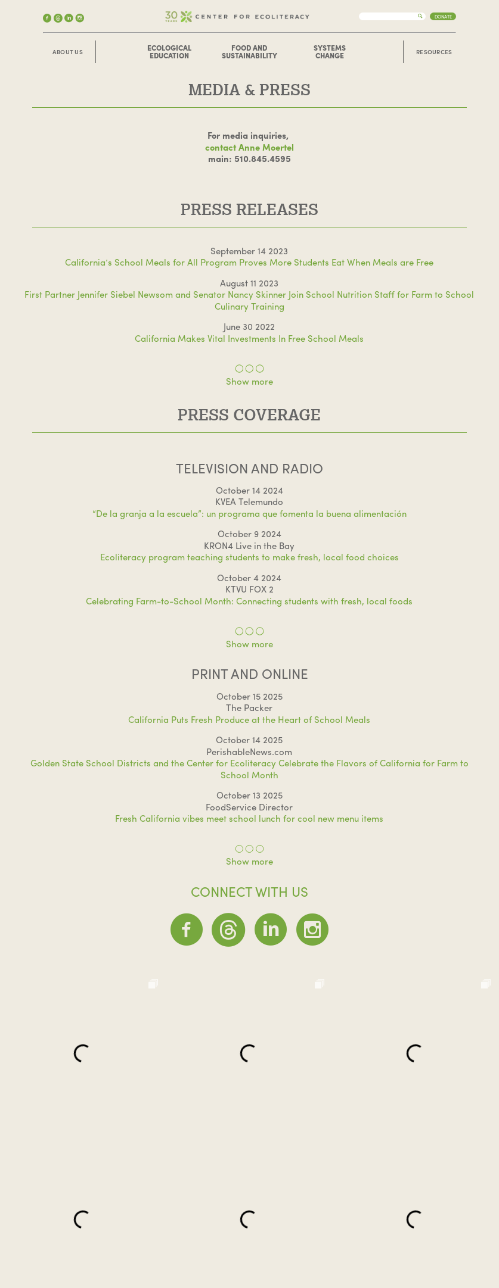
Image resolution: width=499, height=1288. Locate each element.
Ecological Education (169, 52)
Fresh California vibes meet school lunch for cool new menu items (249, 818)
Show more (249, 381)
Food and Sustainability (249, 52)
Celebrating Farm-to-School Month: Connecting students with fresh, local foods (249, 600)
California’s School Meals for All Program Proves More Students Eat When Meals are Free (249, 262)
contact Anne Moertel (249, 147)
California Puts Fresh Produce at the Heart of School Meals (249, 719)
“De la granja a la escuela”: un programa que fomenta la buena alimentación (249, 513)
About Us (67, 52)
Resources (434, 52)
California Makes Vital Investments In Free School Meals (249, 338)
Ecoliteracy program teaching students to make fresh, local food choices (249, 556)
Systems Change (330, 52)
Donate (443, 16)
